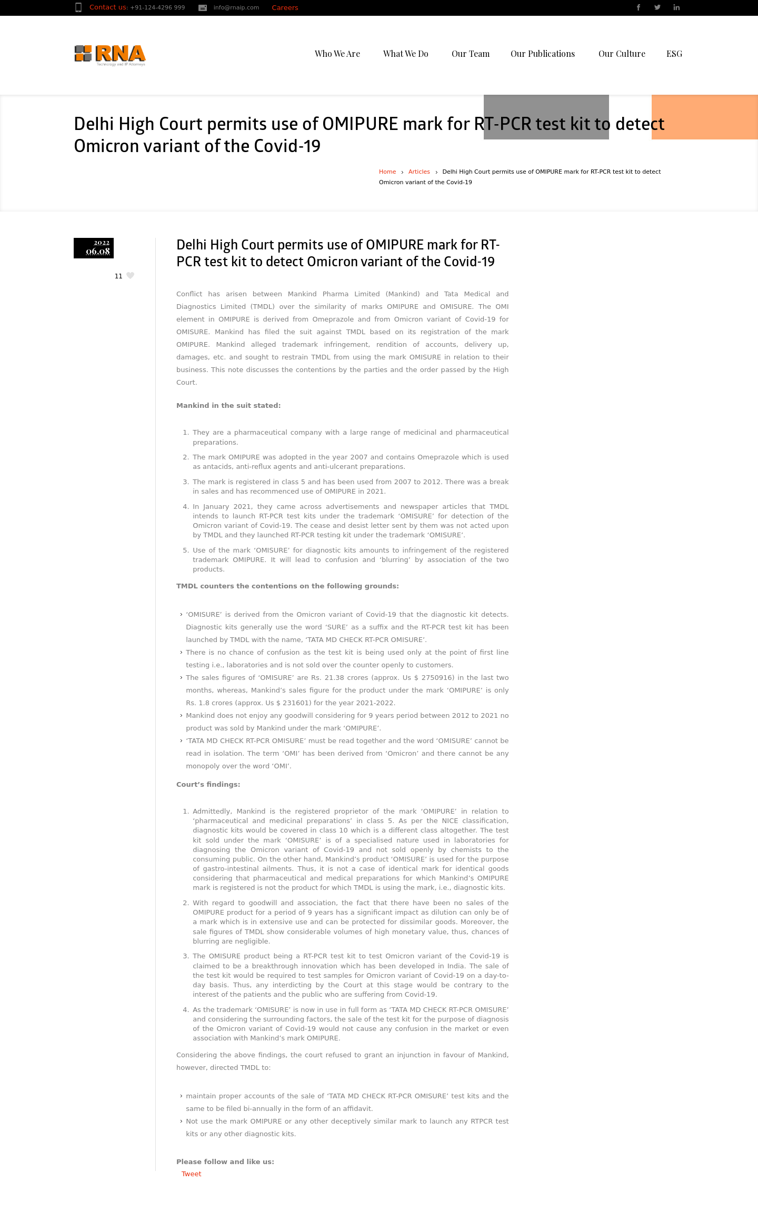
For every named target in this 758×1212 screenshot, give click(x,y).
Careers (285, 8)
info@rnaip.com (237, 7)
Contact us (107, 7)
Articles (419, 171)
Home (387, 171)
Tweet (192, 1174)
